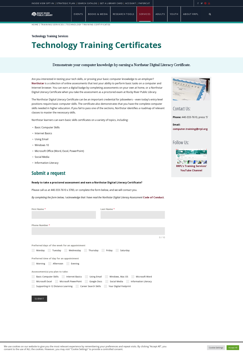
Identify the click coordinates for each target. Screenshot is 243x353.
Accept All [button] (232, 347)
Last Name (108, 209)
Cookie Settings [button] (216, 347)
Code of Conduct (153, 197)
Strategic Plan (65, 3)
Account (130, 3)
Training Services (52, 24)
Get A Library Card (111, 3)
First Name (39, 209)
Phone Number (41, 225)
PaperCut (144, 3)
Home (35, 24)
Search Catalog (87, 3)
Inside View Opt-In (43, 3)
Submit (39, 298)
